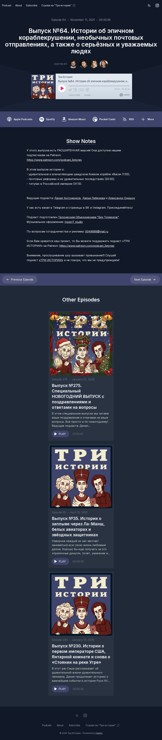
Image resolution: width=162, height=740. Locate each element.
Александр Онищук (121, 198)
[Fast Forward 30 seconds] (87, 90)
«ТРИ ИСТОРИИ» (51, 260)
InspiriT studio (74, 222)
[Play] (62, 88)
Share (87, 95)
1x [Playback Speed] (81, 90)
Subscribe (31, 5)
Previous (19, 279)
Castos (99, 733)
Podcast (6, 5)
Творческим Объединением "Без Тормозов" (88, 217)
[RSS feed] (149, 5)
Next (145, 279)
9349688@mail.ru (96, 231)
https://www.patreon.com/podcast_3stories (54, 160)
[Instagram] (157, 5)
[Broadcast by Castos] (125, 95)
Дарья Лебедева (93, 198)
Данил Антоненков (67, 198)
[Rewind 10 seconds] (75, 90)
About (18, 5)
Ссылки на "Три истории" (58, 5)
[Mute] (70, 89)
